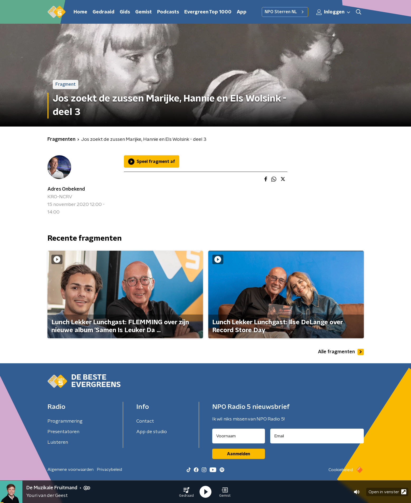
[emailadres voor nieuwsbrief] (317, 436)
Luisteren (57, 442)
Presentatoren (63, 431)
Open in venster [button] (387, 491)
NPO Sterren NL (285, 11)
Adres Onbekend (66, 189)
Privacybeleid (109, 469)
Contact (145, 421)
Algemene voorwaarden (70, 469)
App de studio (151, 431)
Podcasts (168, 12)
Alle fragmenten (341, 352)
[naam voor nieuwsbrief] (238, 436)
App (241, 12)
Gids (125, 12)
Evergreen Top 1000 (207, 12)
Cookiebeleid (340, 470)
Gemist (143, 12)
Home (80, 12)
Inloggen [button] (333, 12)
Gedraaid (103, 12)
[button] (186, 491)
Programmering (65, 421)
